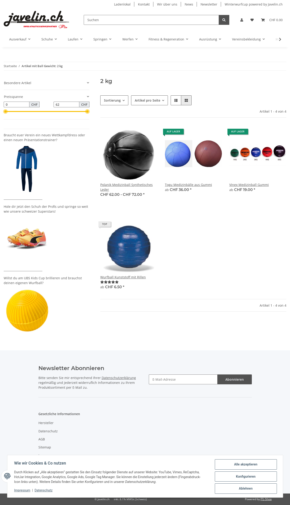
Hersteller (46, 423)
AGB (41, 439)
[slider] (5, 111)
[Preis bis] (66, 105)
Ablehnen (245, 489)
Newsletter (209, 4)
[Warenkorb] (271, 20)
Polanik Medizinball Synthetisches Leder (126, 187)
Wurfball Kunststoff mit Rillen (123, 277)
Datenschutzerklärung (119, 378)
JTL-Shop (266, 499)
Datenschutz (48, 431)
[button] (242, 20)
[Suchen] (151, 20)
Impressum (47, 455)
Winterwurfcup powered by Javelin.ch (254, 4)
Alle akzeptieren (245, 465)
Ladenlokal (122, 4)
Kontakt (144, 4)
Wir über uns (167, 4)
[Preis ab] (16, 105)
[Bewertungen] (109, 282)
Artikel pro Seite (147, 100)
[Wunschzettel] (252, 20)
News (189, 4)
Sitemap (44, 447)
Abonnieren (234, 379)
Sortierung (112, 100)
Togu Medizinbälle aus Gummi (188, 185)
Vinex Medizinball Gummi (249, 185)
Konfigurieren (245, 477)
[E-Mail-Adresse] (183, 379)
